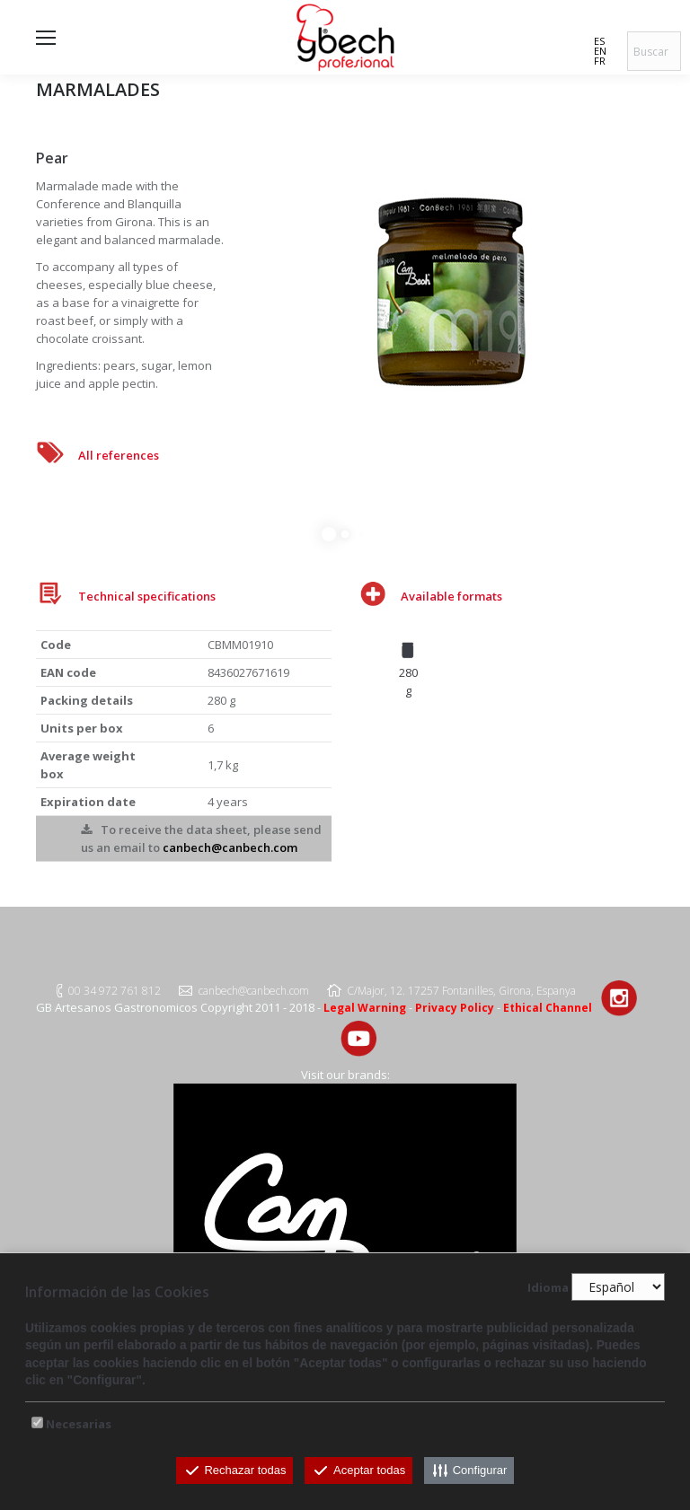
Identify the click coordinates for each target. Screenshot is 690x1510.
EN (600, 50)
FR (600, 60)
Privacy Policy (454, 1007)
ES (599, 41)
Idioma (548, 1287)
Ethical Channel (547, 1007)
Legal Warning (364, 1007)
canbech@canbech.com (230, 847)
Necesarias (78, 1424)
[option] (407, 664)
